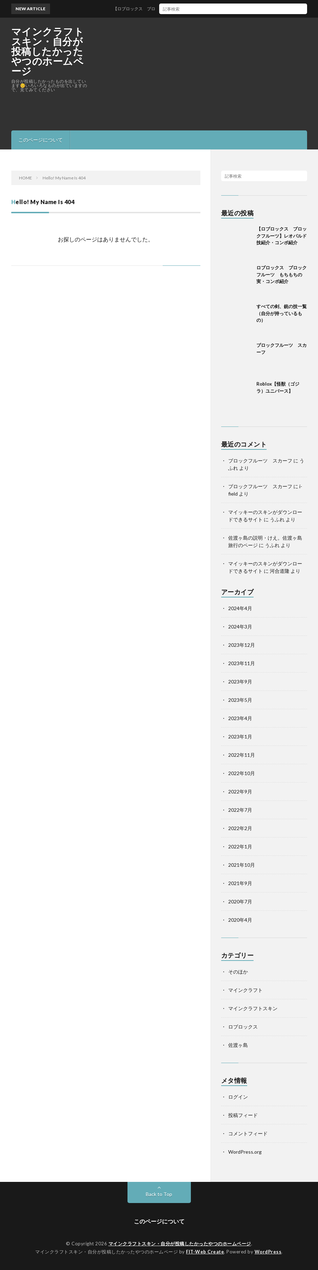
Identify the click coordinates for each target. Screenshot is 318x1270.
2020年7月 (240, 901)
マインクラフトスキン (253, 1008)
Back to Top (159, 1194)
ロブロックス (243, 1027)
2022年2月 (240, 828)
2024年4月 (240, 608)
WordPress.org (245, 1152)
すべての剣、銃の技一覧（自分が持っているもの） (281, 313)
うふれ (277, 519)
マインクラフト (245, 990)
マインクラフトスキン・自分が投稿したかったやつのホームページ (47, 51)
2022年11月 (241, 755)
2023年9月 (240, 682)
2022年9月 (240, 791)
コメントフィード (248, 1133)
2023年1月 (240, 737)
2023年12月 (241, 645)
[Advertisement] (224, 74)
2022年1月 (240, 846)
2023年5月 (240, 700)
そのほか (238, 972)
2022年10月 (241, 773)
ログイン (238, 1097)
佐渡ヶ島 (238, 1045)
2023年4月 (240, 718)
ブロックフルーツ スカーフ (260, 461)
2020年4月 (240, 920)
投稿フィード (243, 1115)
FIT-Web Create (205, 1251)
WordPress (268, 1251)
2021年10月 (241, 865)
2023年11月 (241, 663)
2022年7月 (240, 810)
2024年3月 (240, 627)
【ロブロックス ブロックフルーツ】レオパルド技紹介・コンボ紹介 (189, 8)
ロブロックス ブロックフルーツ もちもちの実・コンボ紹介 (281, 274)
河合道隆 (279, 571)
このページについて (40, 140)
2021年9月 (240, 883)
